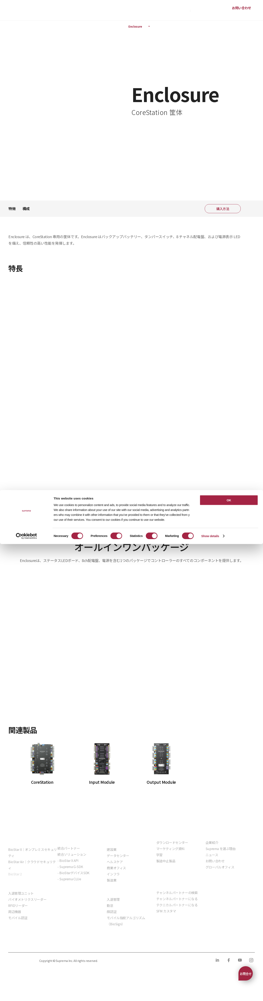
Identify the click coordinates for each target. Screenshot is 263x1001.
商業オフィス (116, 867)
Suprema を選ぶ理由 (221, 848)
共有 (249, 208)
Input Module (102, 782)
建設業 (111, 849)
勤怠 (110, 905)
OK (229, 957)
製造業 (111, 880)
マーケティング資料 (170, 848)
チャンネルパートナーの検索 (177, 892)
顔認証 (111, 911)
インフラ (113, 874)
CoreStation (42, 782)
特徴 (12, 208)
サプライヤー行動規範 (125, 944)
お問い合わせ (241, 7)
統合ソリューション (71, 854)
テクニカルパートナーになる (177, 904)
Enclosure (135, 26)
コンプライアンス (90, 944)
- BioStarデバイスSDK (73, 872)
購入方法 (182, 10)
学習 (159, 854)
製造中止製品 (165, 860)
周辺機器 (14, 911)
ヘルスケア (115, 861)
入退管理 (113, 899)
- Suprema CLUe (69, 878)
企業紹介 (212, 842)
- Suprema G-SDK (70, 866)
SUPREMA (22, 12)
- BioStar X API (67, 860)
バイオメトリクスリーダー (27, 899)
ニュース (212, 854)
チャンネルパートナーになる (177, 898)
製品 (24, 26)
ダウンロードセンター (172, 842)
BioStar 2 (15, 874)
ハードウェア (58, 26)
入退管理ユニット (21, 893)
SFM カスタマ (166, 911)
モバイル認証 (17, 917)
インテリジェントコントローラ (98, 26)
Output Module (161, 782)
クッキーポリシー (58, 944)
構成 (26, 208)
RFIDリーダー (18, 905)
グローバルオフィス (220, 867)
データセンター (118, 855)
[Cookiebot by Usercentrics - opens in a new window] (26, 993)
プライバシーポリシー (23, 944)
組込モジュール (68, 890)
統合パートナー (68, 848)
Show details (210, 993)
